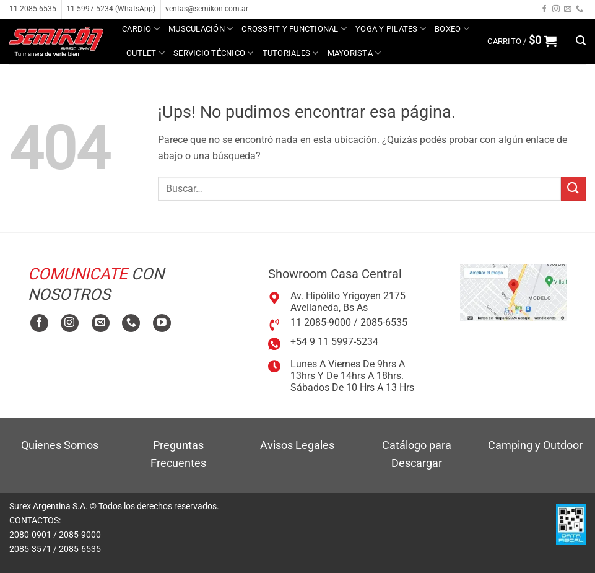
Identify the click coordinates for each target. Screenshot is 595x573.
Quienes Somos (59, 445)
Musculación (200, 29)
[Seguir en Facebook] (544, 9)
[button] (522, 41)
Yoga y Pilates (390, 29)
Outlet (145, 53)
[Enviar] (573, 189)
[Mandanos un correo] (567, 9)
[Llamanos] (579, 9)
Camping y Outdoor (535, 445)
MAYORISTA (354, 53)
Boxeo (452, 29)
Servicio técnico (213, 53)
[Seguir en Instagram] (556, 9)
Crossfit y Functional (294, 29)
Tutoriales (291, 53)
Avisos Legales (297, 445)
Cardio (141, 29)
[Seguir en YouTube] (162, 323)
